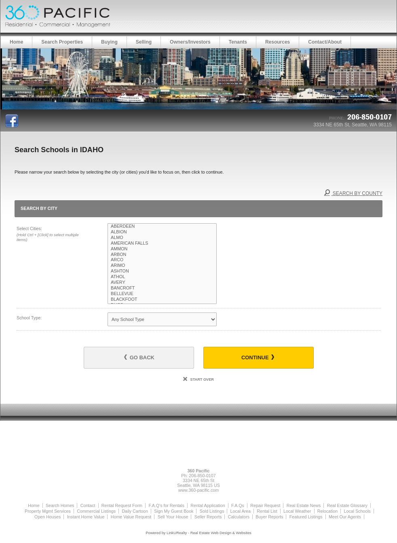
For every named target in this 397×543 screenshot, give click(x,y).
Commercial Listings (96, 511)
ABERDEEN (162, 226)
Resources (277, 42)
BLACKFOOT (162, 299)
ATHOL (162, 277)
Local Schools (357, 511)
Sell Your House (173, 516)
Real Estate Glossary (347, 505)
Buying (109, 42)
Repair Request (265, 505)
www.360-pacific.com (198, 490)
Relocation (327, 511)
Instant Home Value (86, 516)
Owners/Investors (190, 42)
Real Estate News (304, 505)
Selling (144, 42)
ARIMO (162, 265)
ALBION (162, 232)
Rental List (267, 511)
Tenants (238, 42)
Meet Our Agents (345, 516)
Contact (87, 505)
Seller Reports (208, 516)
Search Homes (60, 505)
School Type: (29, 317)
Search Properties (62, 42)
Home (16, 42)
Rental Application (207, 505)
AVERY (162, 282)
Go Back (139, 357)
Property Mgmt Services (48, 511)
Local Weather (297, 511)
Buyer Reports (269, 516)
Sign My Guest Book (173, 511)
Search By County (353, 193)
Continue (257, 357)
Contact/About (325, 42)
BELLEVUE (162, 294)
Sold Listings (212, 511)
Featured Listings (306, 516)
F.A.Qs (237, 505)
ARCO (162, 260)
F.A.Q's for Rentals (166, 505)
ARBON (162, 255)
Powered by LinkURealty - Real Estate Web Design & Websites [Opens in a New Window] (198, 533)
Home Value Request (131, 516)
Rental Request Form (121, 505)
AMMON (162, 249)
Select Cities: (53, 234)
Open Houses (47, 516)
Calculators (238, 516)
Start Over (198, 379)
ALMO (162, 238)
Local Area (240, 511)
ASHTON (162, 271)
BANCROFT (162, 288)
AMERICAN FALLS (162, 243)
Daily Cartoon (135, 511)
